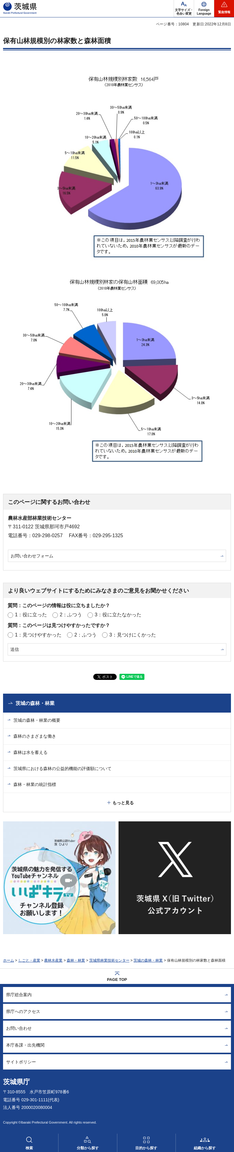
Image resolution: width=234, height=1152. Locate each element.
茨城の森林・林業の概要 (36, 720)
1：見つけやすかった (38, 634)
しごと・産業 (29, 960)
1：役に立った (31, 614)
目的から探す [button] (146, 1148)
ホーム (8, 960)
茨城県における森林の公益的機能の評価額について (62, 768)
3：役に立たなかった (118, 614)
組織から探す (205, 1148)
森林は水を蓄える (30, 752)
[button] (204, 8)
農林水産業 (53, 960)
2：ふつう (71, 614)
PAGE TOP (117, 979)
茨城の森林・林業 (35, 703)
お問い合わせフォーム (32, 555)
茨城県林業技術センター (109, 960)
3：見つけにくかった (132, 634)
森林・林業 (76, 960)
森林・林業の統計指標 (34, 784)
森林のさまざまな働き (34, 736)
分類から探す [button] (88, 1148)
